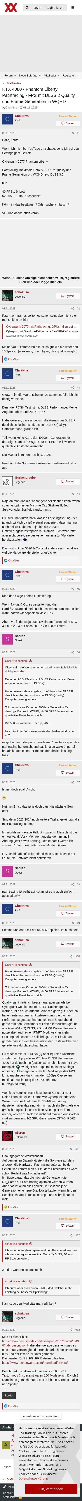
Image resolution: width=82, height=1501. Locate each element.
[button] (15, 75)
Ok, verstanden (51, 1489)
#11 (77, 1149)
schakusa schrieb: (16, 1243)
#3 (78, 387)
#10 (77, 956)
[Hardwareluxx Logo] (11, 7)
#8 (78, 884)
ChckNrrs (11, 107)
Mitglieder (50, 75)
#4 (78, 494)
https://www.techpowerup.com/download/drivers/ (35, 1362)
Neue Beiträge (28, 75)
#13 (77, 1329)
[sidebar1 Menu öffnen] (73, 7)
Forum (8, 75)
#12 (77, 1235)
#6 (78, 652)
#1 (78, 133)
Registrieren (70, 75)
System (70, 123)
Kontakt (8, 1493)
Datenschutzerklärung (33, 1478)
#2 (78, 308)
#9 (78, 923)
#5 (78, 588)
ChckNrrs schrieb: (16, 661)
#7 (78, 782)
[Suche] (27, 8)
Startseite (9, 1497)
